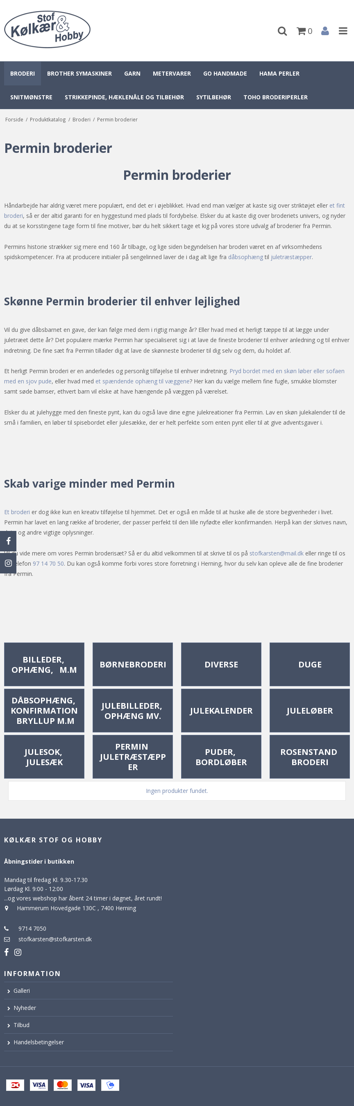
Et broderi (17, 512)
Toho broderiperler (275, 97)
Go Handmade (225, 73)
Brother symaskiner (79, 73)
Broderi (22, 73)
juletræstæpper (291, 257)
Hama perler (279, 73)
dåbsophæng (245, 257)
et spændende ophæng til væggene (142, 381)
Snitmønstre (31, 97)
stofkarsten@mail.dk (277, 553)
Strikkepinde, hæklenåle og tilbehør (124, 97)
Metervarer (172, 73)
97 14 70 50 (48, 563)
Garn (132, 73)
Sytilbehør (213, 97)
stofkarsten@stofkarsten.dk (55, 939)
